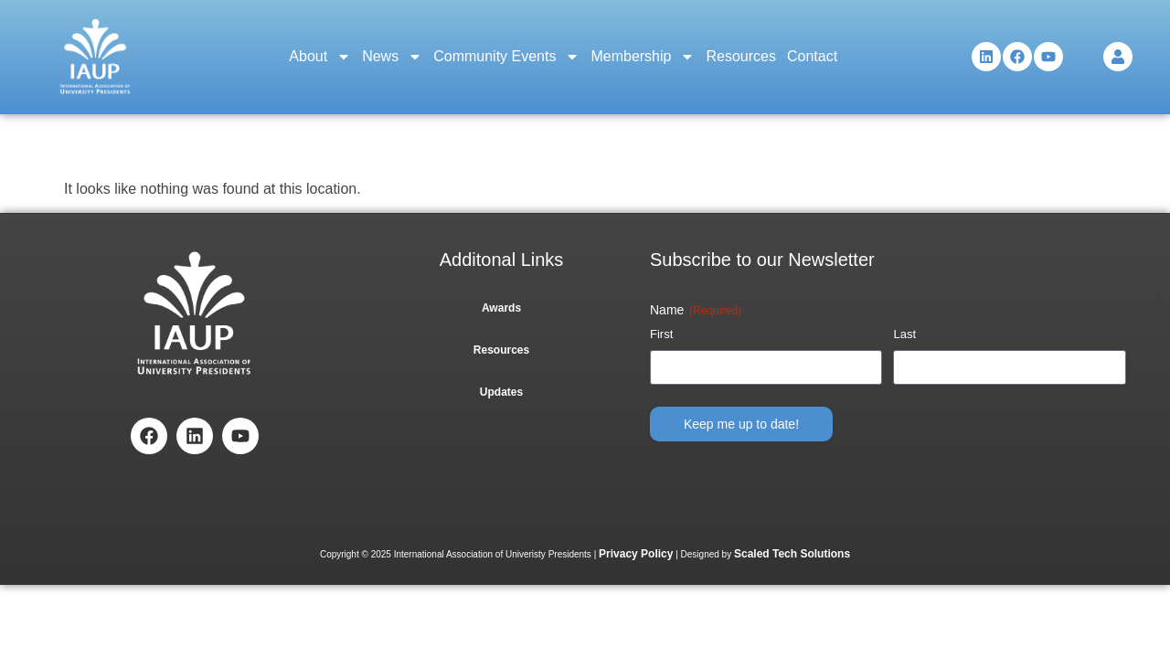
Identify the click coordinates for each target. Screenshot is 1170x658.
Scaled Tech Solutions (792, 553)
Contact (812, 56)
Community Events (506, 56)
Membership (642, 56)
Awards (501, 308)
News (392, 56)
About (320, 56)
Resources (740, 56)
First (661, 334)
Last (904, 334)
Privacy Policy (636, 553)
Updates (501, 392)
